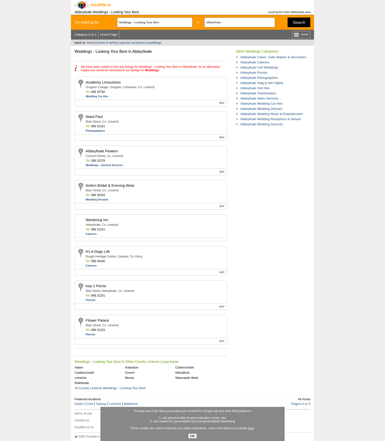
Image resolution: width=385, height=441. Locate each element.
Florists (91, 300)
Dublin (79, 404)
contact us (82, 420)
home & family (107, 42)
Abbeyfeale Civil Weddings (259, 67)
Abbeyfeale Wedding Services (261, 124)
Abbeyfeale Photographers (259, 78)
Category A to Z (86, 34)
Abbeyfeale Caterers (254, 62)
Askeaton (131, 367)
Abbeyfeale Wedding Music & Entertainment (271, 114)
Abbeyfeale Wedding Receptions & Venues (270, 119)
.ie (101, 4)
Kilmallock (182, 372)
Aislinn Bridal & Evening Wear (110, 185)
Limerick (80, 378)
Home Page (108, 34)
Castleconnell (84, 372)
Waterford (131, 404)
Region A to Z (300, 404)
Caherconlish (184, 367)
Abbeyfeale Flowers (102, 151)
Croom (130, 372)
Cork (89, 404)
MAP (222, 103)
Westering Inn (97, 220)
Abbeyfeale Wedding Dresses (261, 109)
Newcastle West (186, 378)
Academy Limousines (103, 82)
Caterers (91, 233)
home (91, 42)
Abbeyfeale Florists (253, 72)
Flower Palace (97, 320)
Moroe (129, 378)
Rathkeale (82, 383)
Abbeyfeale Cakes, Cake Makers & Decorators (273, 57)
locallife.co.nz (84, 427)
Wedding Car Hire (97, 96)
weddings (154, 42)
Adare (79, 367)
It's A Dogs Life (98, 251)
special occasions (132, 42)
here (251, 428)
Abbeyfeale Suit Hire (254, 88)
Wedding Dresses (97, 199)
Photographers (95, 130)
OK (192, 436)
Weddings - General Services (104, 165)
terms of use (83, 413)
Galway (101, 404)
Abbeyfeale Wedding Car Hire (261, 103)
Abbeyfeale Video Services (259, 98)
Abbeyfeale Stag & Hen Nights (261, 83)
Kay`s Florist (96, 286)
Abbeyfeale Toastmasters (258, 93)
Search (299, 22)
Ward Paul (94, 116)
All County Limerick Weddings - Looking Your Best (110, 388)
